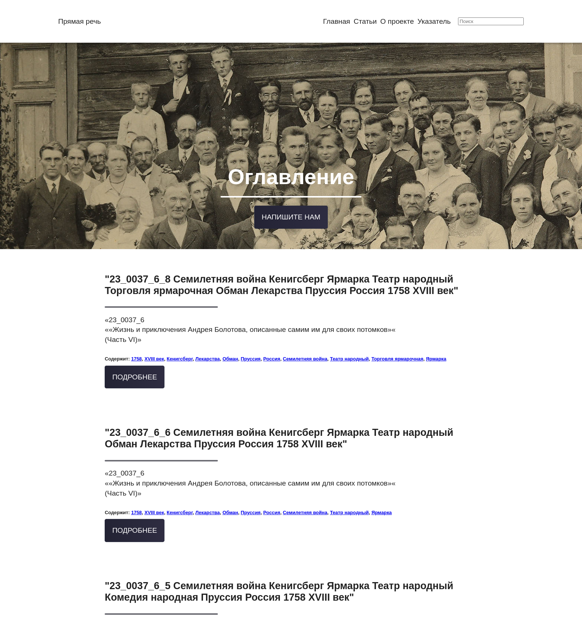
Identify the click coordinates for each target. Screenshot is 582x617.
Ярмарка (436, 344)
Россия (271, 344)
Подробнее (134, 362)
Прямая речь (79, 21)
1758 (136, 344)
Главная (336, 21)
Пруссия (251, 344)
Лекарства (207, 344)
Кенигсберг (180, 344)
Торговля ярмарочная (398, 344)
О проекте (397, 21)
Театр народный (349, 344)
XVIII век (154, 344)
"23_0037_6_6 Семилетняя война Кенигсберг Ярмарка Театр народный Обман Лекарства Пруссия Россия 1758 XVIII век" (279, 423)
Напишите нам (291, 204)
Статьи (365, 21)
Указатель (434, 21)
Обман (230, 344)
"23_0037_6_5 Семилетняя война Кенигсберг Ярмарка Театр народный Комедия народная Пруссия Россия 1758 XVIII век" (279, 576)
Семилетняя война (305, 344)
